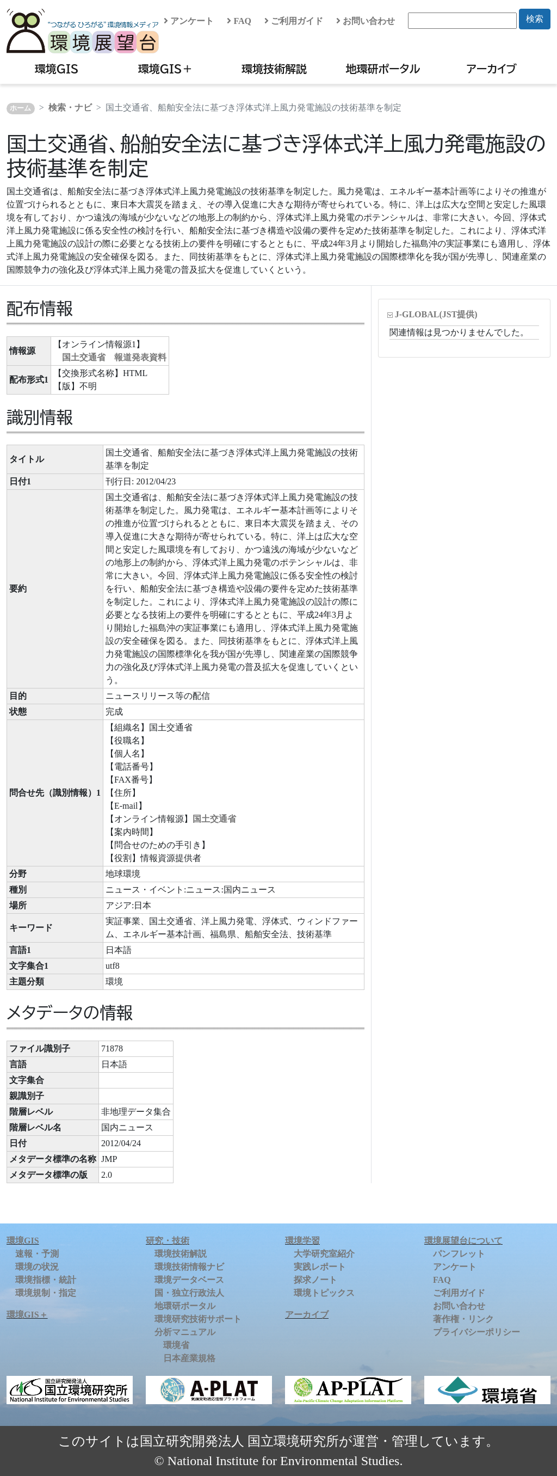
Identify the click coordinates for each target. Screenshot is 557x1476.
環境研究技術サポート (198, 1319)
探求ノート (315, 1279)
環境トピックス (324, 1292)
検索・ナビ (70, 107)
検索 (534, 18)
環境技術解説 (274, 68)
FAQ (239, 21)
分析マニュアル (184, 1332)
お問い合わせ (365, 21)
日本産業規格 (189, 1358)
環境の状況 (37, 1266)
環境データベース (189, 1279)
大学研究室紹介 (324, 1253)
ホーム (20, 108)
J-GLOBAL (436, 314)
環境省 (176, 1345)
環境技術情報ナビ (189, 1266)
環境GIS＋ (165, 68)
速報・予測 (37, 1253)
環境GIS (57, 68)
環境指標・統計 (45, 1279)
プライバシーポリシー (476, 1332)
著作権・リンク (463, 1319)
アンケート (189, 21)
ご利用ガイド (293, 21)
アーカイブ (492, 68)
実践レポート (320, 1266)
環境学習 (302, 1240)
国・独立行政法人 (189, 1292)
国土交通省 (214, 818)
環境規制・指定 (45, 1292)
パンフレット (459, 1253)
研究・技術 (167, 1240)
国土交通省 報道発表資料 (114, 357)
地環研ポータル (382, 68)
